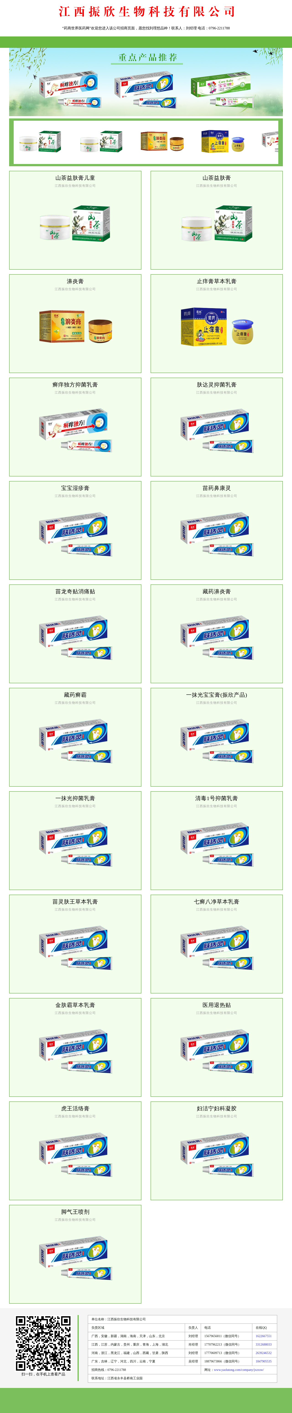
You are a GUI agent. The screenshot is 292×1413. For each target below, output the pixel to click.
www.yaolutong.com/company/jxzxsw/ (239, 1370)
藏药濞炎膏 (217, 591)
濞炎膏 (75, 281)
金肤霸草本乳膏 (75, 1005)
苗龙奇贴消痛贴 (75, 591)
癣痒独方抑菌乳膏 (75, 385)
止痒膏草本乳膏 (217, 281)
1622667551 (264, 1336)
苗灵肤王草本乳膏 (75, 902)
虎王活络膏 (75, 1108)
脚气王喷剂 (75, 1212)
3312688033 (264, 1344)
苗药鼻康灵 (217, 488)
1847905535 (264, 1361)
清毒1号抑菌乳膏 (216, 798)
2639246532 (264, 1353)
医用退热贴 (217, 1005)
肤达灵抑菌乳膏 (217, 385)
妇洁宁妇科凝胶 (217, 1108)
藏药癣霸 (75, 695)
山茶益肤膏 (217, 178)
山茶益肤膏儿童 (75, 178)
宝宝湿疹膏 (75, 488)
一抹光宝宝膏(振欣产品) (216, 695)
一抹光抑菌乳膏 (75, 798)
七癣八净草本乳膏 (217, 902)
